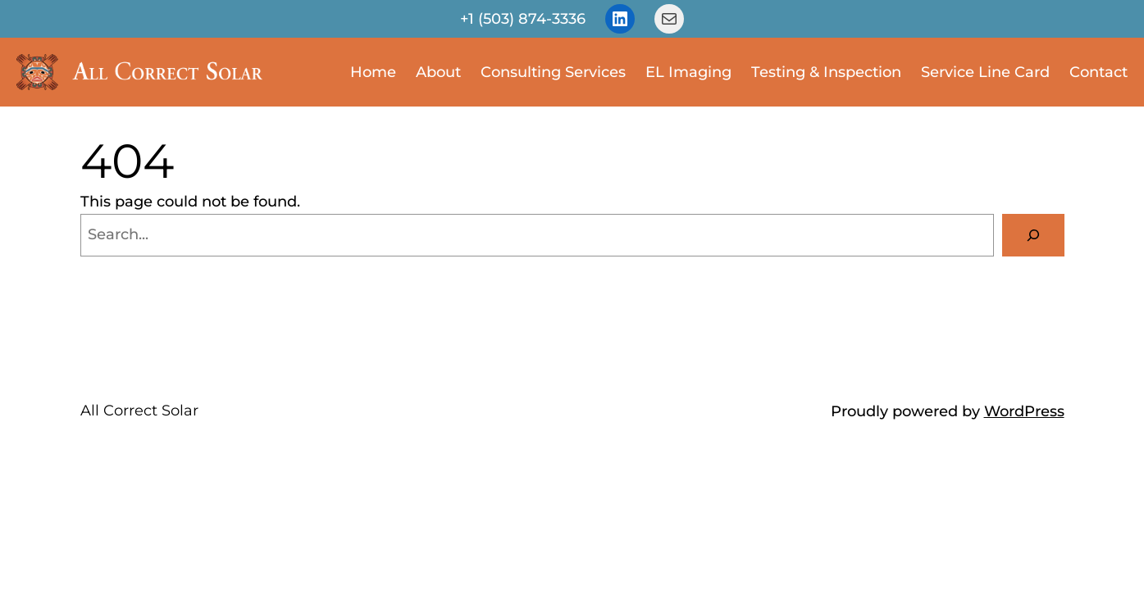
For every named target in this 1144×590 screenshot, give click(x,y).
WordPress (1024, 411)
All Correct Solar (139, 411)
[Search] (1033, 235)
